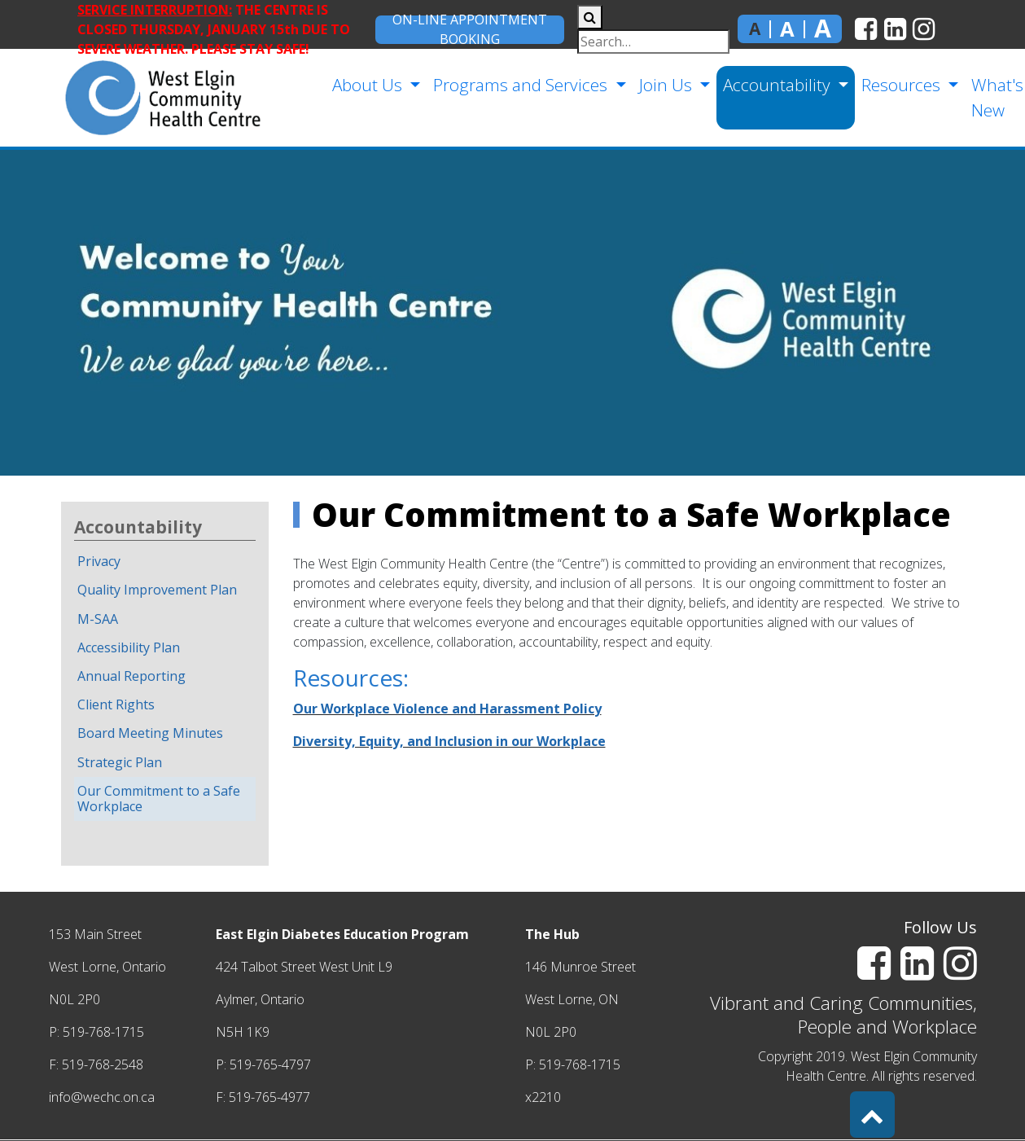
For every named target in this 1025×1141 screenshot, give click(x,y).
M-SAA (97, 619)
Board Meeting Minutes (150, 733)
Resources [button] (901, 84)
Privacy (98, 561)
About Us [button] (368, 84)
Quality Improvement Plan (157, 590)
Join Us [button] (665, 84)
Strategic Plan (119, 762)
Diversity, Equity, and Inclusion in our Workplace (449, 741)
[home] (136, 97)
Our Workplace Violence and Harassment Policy (447, 709)
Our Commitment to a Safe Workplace (158, 798)
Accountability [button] (777, 84)
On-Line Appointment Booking (469, 29)
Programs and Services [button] (520, 84)
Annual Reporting (131, 676)
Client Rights (116, 704)
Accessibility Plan (128, 647)
